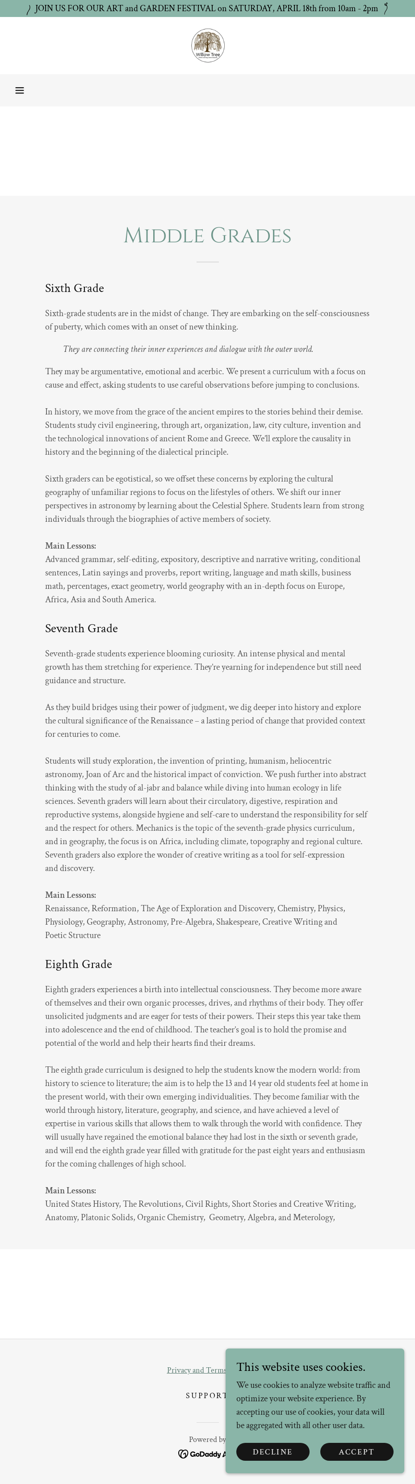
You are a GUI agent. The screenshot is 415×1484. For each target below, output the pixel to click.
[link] (207, 45)
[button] (20, 90)
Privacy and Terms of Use (207, 1370)
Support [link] (207, 1396)
